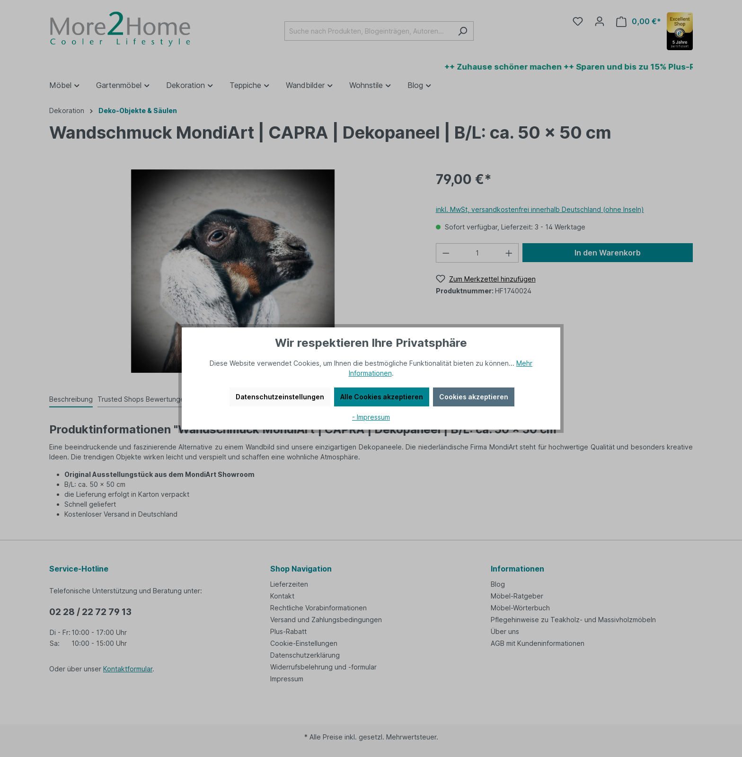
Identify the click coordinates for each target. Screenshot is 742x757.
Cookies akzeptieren (473, 397)
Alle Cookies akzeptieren (381, 397)
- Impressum (371, 417)
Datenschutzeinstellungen (280, 397)
